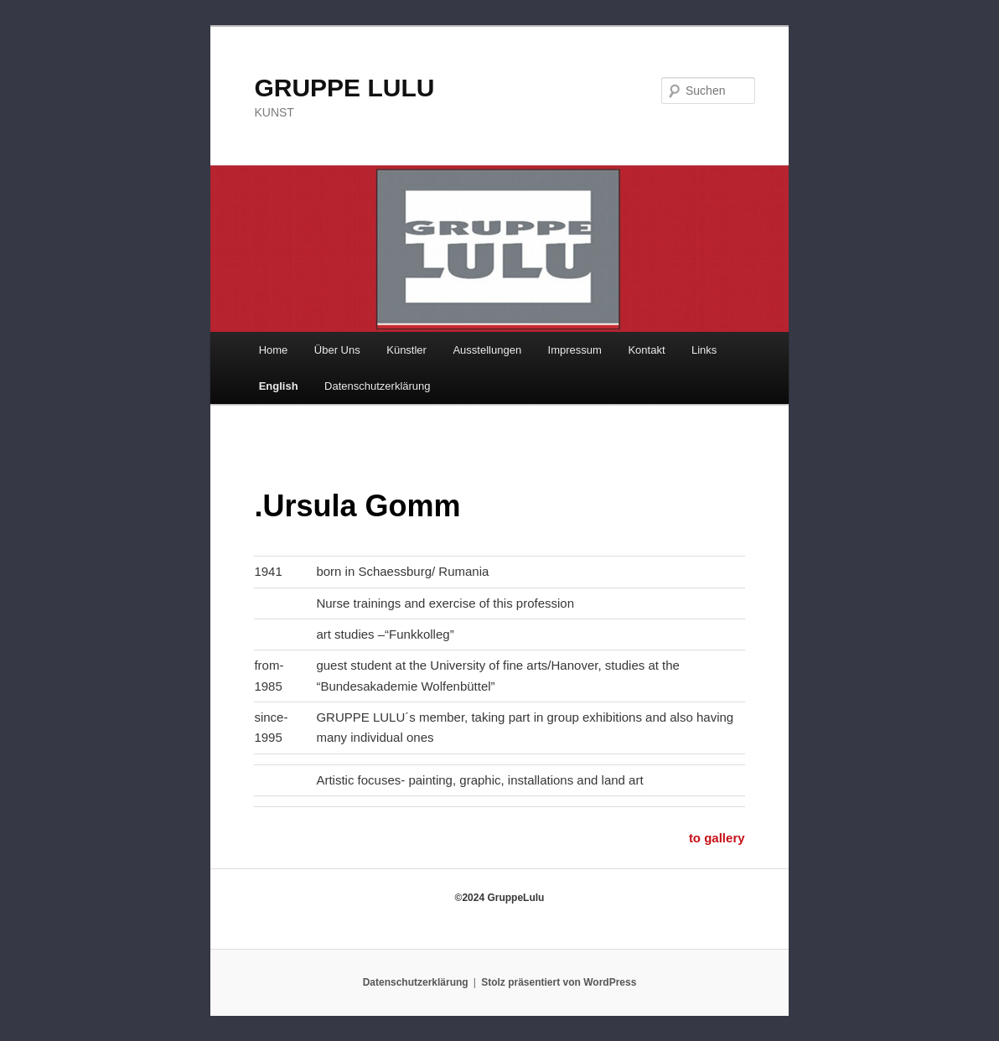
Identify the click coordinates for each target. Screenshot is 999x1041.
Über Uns (337, 350)
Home (273, 350)
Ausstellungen (487, 350)
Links (704, 350)
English (278, 386)
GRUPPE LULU (344, 87)
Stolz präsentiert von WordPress (558, 982)
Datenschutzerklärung (377, 386)
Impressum (575, 350)
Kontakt (646, 350)
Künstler (406, 350)
